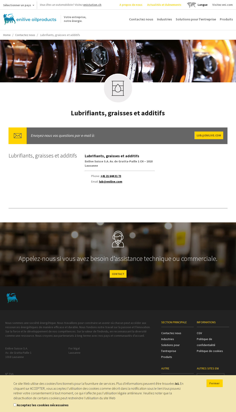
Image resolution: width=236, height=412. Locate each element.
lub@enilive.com (209, 135)
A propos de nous (130, 5)
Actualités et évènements (164, 5)
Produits (226, 19)
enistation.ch (92, 5)
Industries (164, 19)
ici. (177, 383)
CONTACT (118, 274)
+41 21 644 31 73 (111, 176)
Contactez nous (141, 19)
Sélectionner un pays (18, 6)
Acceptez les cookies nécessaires (43, 405)
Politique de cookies (210, 351)
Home (7, 35)
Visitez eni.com (222, 5)
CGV (199, 333)
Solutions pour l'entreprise (196, 19)
